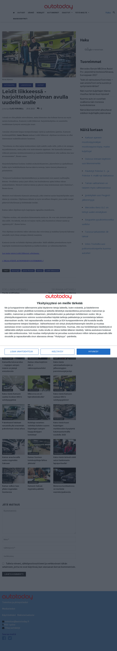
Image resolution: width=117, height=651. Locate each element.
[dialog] (58, 326)
